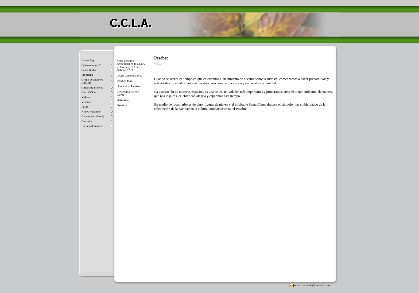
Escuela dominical (92, 125)
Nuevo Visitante (91, 111)
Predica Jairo (125, 80)
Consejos (87, 121)
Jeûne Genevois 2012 (129, 75)
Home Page (88, 60)
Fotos (85, 106)
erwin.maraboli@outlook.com (312, 285)
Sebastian (123, 100)
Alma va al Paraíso (128, 86)
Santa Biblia (89, 69)
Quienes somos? (91, 65)
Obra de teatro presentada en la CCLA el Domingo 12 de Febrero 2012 (131, 65)
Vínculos (87, 101)
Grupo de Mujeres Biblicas (92, 81)
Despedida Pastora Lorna (128, 93)
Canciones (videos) (93, 116)
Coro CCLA (89, 92)
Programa (87, 74)
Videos (86, 97)
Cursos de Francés (92, 87)
